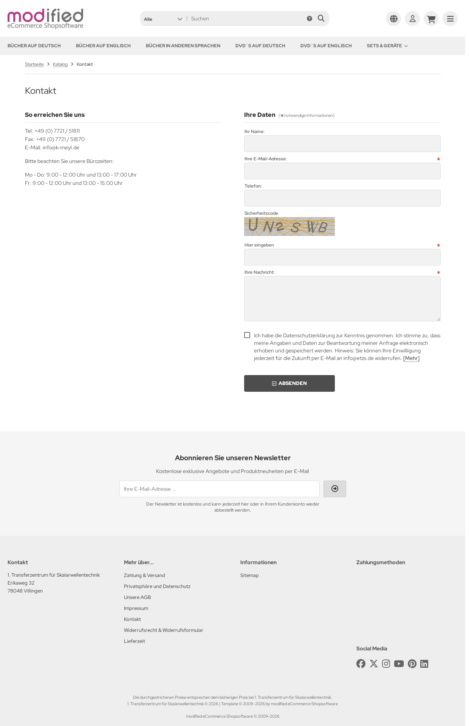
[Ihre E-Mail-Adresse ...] (219, 489)
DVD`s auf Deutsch (260, 46)
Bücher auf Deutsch (34, 46)
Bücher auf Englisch (103, 46)
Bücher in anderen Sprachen (183, 46)
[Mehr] (411, 358)
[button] (163, 18)
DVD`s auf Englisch (326, 46)
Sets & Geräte (387, 46)
